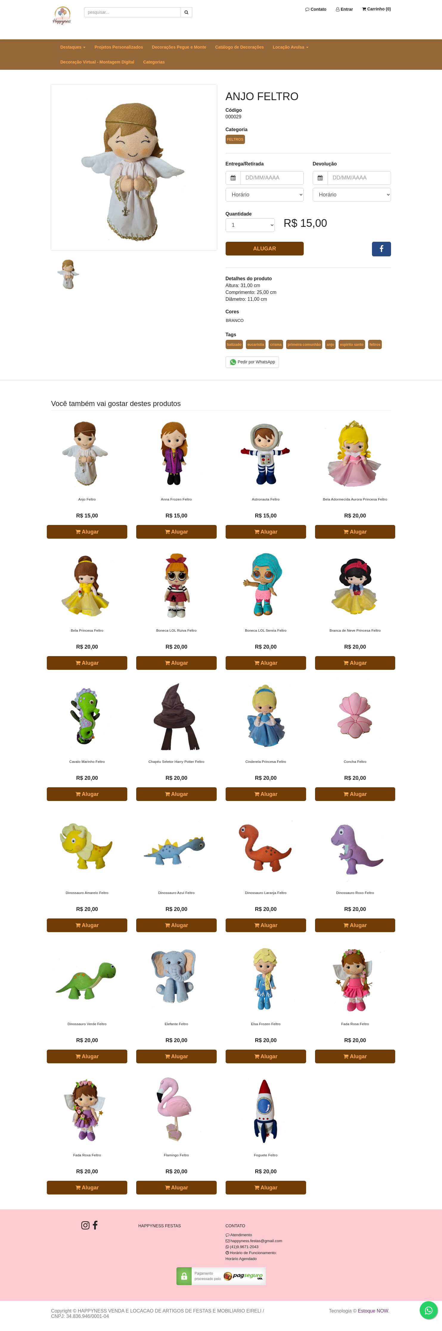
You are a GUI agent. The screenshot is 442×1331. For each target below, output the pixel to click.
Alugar (264, 249)
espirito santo (352, 345)
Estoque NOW (373, 1310)
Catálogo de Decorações (239, 47)
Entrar (344, 9)
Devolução (325, 163)
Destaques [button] (73, 47)
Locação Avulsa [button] (290, 47)
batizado (234, 345)
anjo (330, 345)
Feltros (235, 139)
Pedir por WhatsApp (252, 362)
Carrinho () (376, 9)
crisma (276, 345)
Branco (235, 320)
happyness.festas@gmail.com (256, 1241)
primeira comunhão (304, 345)
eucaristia (255, 345)
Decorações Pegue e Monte (179, 47)
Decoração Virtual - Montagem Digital (97, 62)
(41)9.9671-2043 (244, 1247)
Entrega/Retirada (245, 163)
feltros (375, 345)
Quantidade (239, 213)
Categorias (154, 62)
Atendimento (239, 1235)
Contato (315, 9)
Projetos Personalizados (118, 47)
